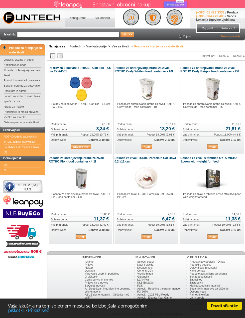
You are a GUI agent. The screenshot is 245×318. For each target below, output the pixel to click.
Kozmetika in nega (15, 64)
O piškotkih (91, 276)
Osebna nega (198, 291)
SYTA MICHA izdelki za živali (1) (21, 150)
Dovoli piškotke (224, 306)
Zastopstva (196, 282)
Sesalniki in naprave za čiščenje (209, 288)
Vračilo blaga (145, 273)
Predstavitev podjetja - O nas (207, 261)
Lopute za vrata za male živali (22, 96)
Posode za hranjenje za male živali (22, 73)
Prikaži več (38, 310)
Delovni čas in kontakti (203, 267)
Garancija (143, 276)
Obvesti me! (81, 146)
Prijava (89, 264)
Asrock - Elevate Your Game (154, 297)
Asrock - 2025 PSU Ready (153, 294)
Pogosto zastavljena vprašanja (208, 273)
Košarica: (228, 28)
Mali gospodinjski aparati (205, 285)
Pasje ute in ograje (15, 90)
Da (5, 164)
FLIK (140, 285)
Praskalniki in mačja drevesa (21, 111)
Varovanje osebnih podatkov (102, 273)
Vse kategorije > (99, 46)
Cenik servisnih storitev (99, 279)
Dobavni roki (144, 267)
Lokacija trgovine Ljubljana (215, 19)
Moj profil (207, 28)
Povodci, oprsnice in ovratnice (22, 80)
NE (5, 169)
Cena (222, 55)
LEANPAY (143, 279)
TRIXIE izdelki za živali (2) (20, 141)
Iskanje (89, 261)
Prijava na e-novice (96, 282)
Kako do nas (197, 270)
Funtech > (78, 46)
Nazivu (237, 55)
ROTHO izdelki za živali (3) (20, 136)
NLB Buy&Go (145, 282)
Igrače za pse (12, 101)
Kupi (147, 146)
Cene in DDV (145, 270)
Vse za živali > (123, 46)
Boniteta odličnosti (201, 276)
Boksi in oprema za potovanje (22, 85)
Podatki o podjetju (200, 264)
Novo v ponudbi (230, 36)
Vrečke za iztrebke (15, 117)
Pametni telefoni (199, 294)
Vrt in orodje (197, 297)
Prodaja (232, 12)
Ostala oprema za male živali (21, 122)
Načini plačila (145, 264)
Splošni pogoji (145, 261)
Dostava (90, 270)
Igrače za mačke (14, 106)
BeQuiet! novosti (95, 285)
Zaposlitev (196, 279)
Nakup (89, 267)
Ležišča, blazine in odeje (19, 59)
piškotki (16, 310)
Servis (231, 16)
